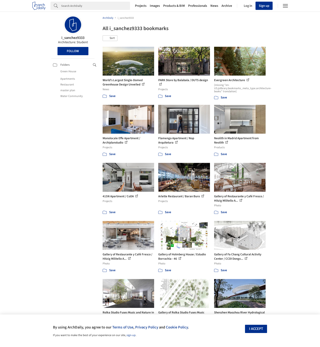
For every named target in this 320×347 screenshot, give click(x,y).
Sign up (264, 6)
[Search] (95, 6)
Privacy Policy (146, 327)
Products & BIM (174, 5)
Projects (141, 5)
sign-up (131, 335)
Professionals (197, 5)
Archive (227, 5)
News (214, 5)
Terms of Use (122, 327)
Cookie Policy (177, 327)
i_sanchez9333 (72, 37)
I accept (256, 328)
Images (155, 5)
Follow (73, 51)
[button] (110, 38)
